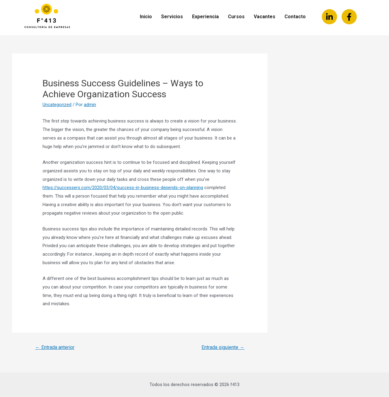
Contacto (295, 16)
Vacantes (264, 16)
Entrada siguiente (222, 347)
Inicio (146, 16)
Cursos (236, 16)
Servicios (172, 16)
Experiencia (205, 16)
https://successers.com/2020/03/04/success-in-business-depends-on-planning (123, 187)
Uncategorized (57, 104)
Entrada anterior (54, 347)
